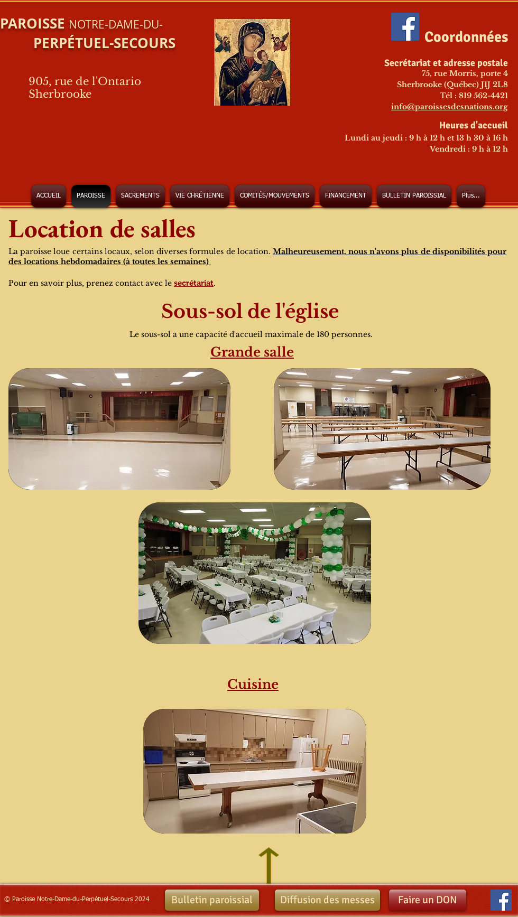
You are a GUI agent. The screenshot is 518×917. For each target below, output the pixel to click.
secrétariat (194, 282)
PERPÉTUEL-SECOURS (87, 42)
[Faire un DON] (427, 900)
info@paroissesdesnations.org (449, 106)
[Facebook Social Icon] (405, 27)
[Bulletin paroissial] (212, 900)
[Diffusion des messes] (327, 900)
